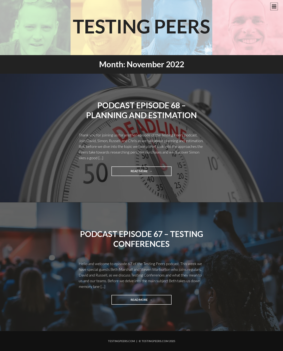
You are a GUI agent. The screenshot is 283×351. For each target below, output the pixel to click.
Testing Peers (141, 26)
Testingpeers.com (121, 341)
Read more (149, 172)
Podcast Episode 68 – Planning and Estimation (141, 110)
